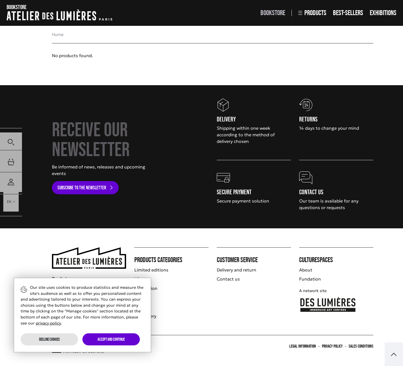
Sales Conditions (361, 346)
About (305, 270)
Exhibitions (383, 13)
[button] (11, 139)
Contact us (228, 279)
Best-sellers (348, 13)
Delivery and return (236, 270)
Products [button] (312, 13)
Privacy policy (332, 346)
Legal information (302, 346)
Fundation (310, 279)
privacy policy (48, 323)
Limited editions (151, 270)
